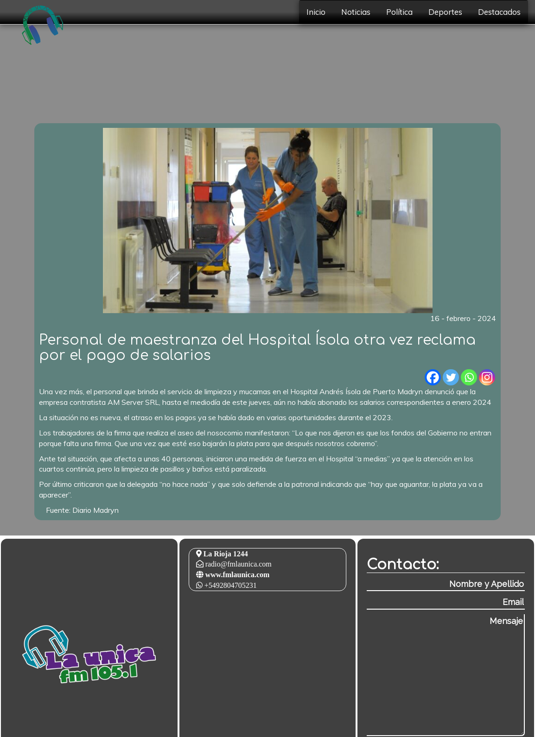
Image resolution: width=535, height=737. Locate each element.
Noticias (355, 12)
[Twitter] (451, 377)
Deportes (445, 12)
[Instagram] (487, 377)
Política (399, 12)
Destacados (499, 12)
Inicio (315, 12)
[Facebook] (433, 377)
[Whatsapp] (469, 377)
